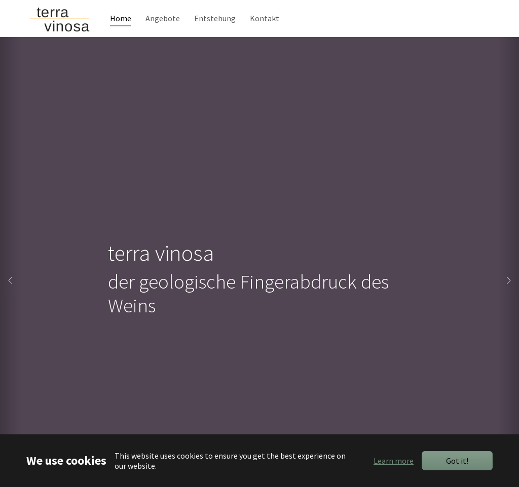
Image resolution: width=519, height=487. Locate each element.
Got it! (457, 461)
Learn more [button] (394, 461)
